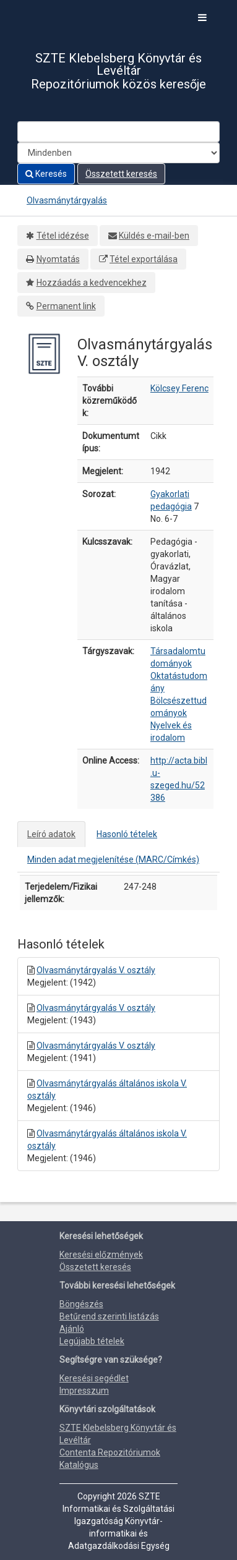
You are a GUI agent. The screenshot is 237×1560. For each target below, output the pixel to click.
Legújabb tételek (91, 1341)
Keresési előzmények (101, 1255)
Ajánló (71, 1329)
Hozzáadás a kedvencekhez (92, 283)
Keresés (46, 174)
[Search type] (118, 152)
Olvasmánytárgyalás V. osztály (96, 970)
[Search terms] (118, 131)
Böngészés (81, 1304)
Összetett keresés (121, 174)
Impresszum (84, 1391)
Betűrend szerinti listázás (109, 1316)
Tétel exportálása (144, 259)
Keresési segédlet (94, 1378)
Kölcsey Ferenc (179, 388)
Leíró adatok (51, 834)
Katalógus (78, 1465)
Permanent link (66, 306)
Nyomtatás (58, 259)
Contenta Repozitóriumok (109, 1452)
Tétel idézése (63, 236)
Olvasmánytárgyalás (67, 200)
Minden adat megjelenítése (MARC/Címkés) (113, 859)
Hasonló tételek (127, 834)
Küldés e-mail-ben (154, 236)
